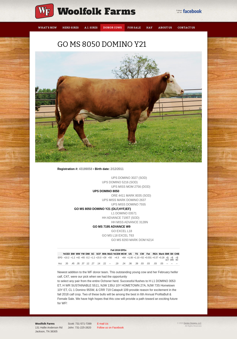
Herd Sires (70, 27)
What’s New (47, 27)
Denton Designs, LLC (192, 323)
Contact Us (186, 27)
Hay (149, 27)
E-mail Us (102, 323)
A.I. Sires (91, 27)
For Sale (134, 27)
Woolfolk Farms (85, 11)
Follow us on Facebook (110, 327)
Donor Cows (112, 27)
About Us (165, 27)
